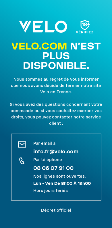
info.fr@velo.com (55, 151)
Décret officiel (56, 210)
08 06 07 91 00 (53, 168)
